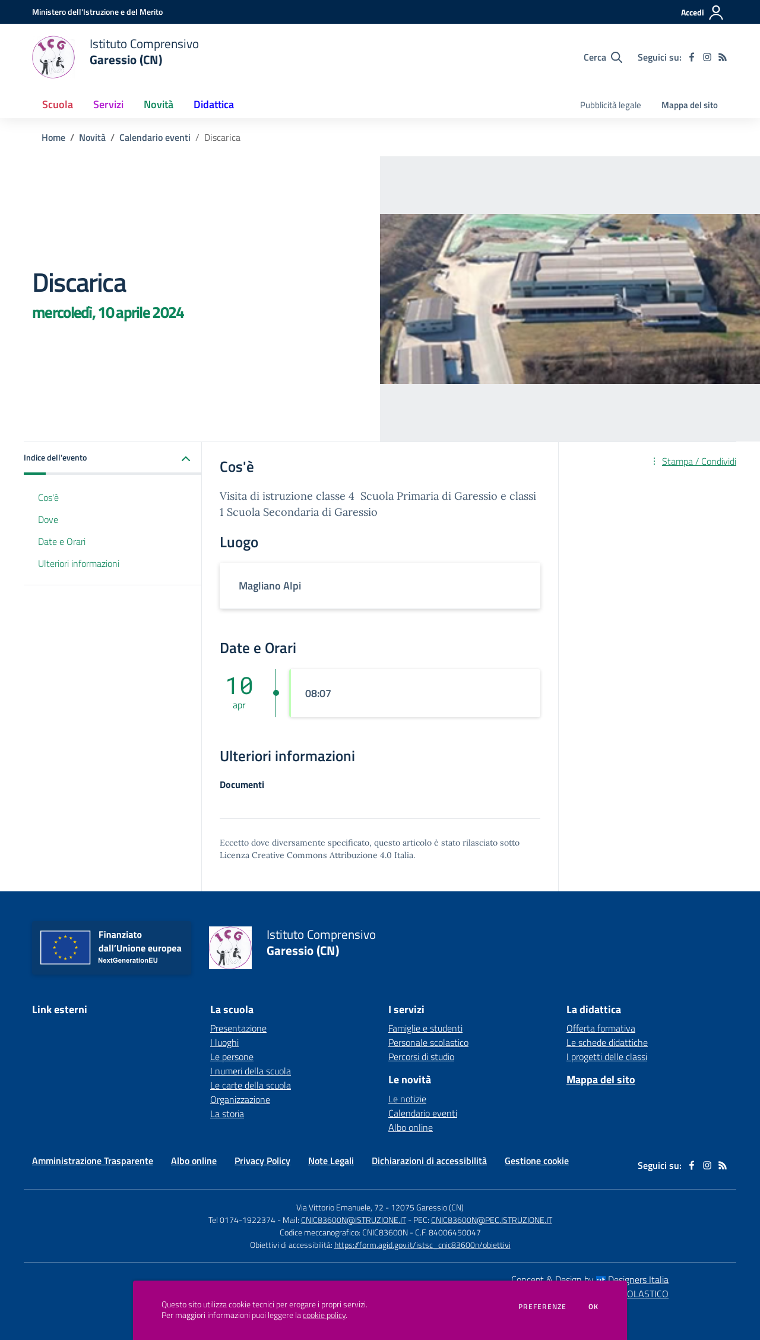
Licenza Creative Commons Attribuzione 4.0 (306, 855)
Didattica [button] (214, 104)
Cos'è (48, 497)
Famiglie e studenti (425, 1028)
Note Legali (331, 1160)
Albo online (410, 1127)
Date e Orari (62, 541)
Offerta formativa (600, 1028)
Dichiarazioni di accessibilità (429, 1160)
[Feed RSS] (722, 57)
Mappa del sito (689, 105)
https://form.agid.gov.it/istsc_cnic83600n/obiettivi (422, 1244)
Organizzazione (240, 1099)
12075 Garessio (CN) (427, 1207)
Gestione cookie (537, 1160)
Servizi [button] (108, 104)
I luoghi (224, 1042)
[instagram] (707, 57)
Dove (48, 519)
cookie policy (324, 1315)
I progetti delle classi (606, 1056)
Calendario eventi (155, 137)
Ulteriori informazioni (78, 563)
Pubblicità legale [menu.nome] (610, 105)
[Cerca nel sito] (603, 57)
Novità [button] (158, 104)
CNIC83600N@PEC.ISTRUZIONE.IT (491, 1219)
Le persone (232, 1056)
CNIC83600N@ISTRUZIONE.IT (353, 1219)
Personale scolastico (428, 1042)
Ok (593, 1306)
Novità (92, 137)
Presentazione (238, 1028)
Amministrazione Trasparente (92, 1160)
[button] (113, 458)
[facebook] (691, 57)
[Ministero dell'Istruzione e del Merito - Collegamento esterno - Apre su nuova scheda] (97, 11)
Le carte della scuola (250, 1085)
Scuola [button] (57, 104)
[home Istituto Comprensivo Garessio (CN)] (115, 57)
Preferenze (542, 1306)
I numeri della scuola (250, 1071)
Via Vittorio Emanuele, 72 (340, 1207)
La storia (227, 1113)
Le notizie (407, 1099)
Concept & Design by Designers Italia (590, 1279)
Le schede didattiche (607, 1042)
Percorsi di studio (421, 1056)
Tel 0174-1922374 (242, 1219)
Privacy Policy (262, 1160)
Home (53, 137)
